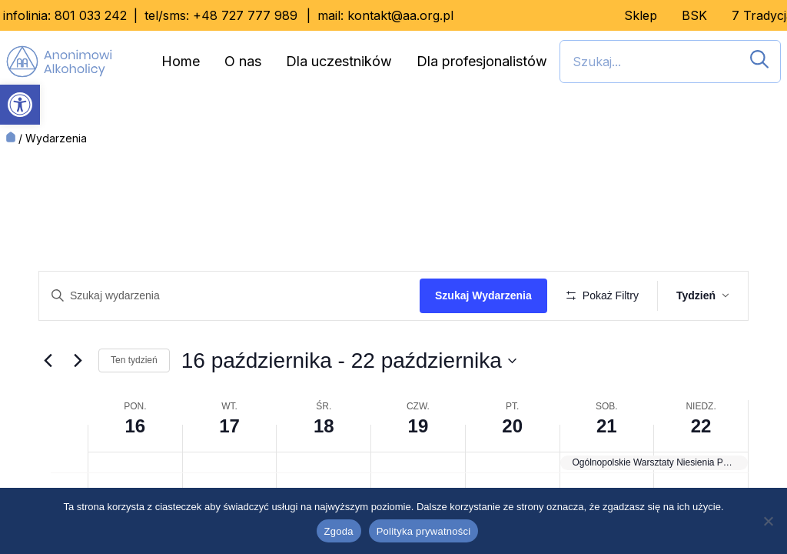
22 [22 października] (701, 471)
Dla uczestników (339, 61)
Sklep (640, 15)
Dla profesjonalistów (482, 61)
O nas (242, 61)
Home (180, 61)
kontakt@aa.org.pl (400, 15)
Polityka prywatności (424, 531)
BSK (694, 15)
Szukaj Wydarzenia (488, 295)
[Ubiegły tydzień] (47, 405)
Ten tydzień (134, 405)
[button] (20, 105)
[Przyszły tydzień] (77, 405)
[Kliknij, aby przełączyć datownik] (348, 405)
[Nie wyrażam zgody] (767, 521)
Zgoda (339, 531)
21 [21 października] (606, 471)
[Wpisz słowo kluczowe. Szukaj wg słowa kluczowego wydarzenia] (232, 296)
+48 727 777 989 (245, 15)
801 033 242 (91, 15)
